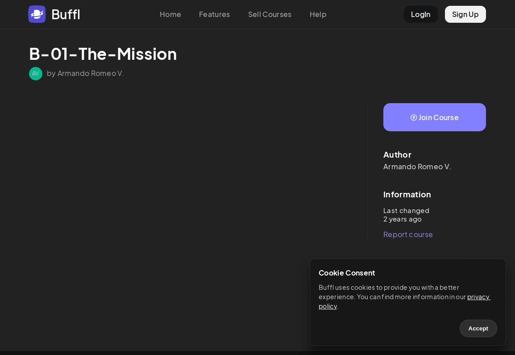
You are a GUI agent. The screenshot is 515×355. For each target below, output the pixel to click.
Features (214, 14)
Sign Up (465, 14)
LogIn (421, 14)
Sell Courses (270, 14)
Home (170, 14)
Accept (478, 328)
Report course (408, 234)
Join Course (435, 117)
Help (318, 14)
